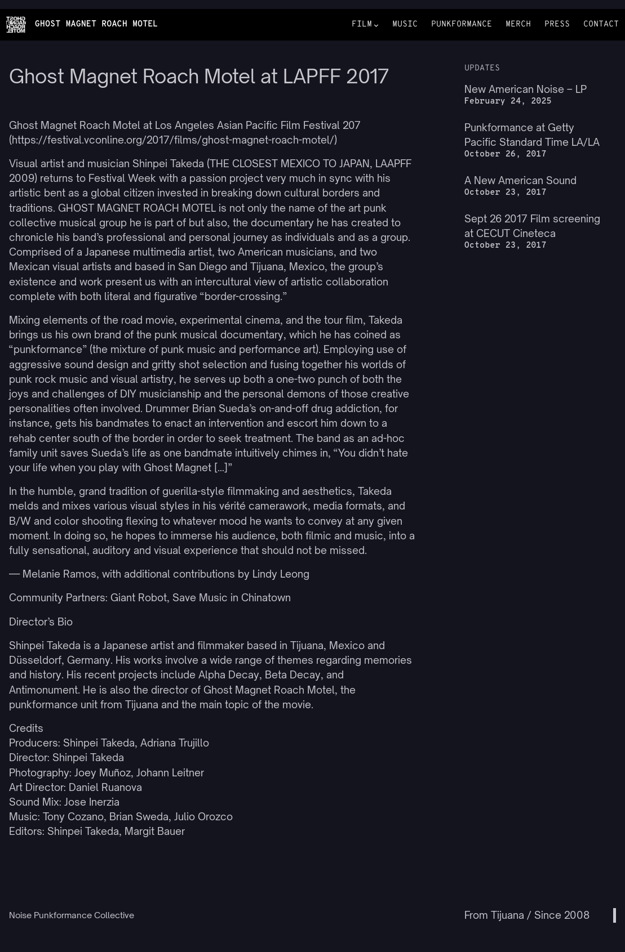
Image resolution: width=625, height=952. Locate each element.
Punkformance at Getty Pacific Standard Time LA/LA (532, 135)
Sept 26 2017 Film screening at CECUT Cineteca (532, 226)
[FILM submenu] (376, 25)
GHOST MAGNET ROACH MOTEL (96, 24)
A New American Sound (520, 180)
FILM (362, 25)
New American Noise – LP (525, 89)
